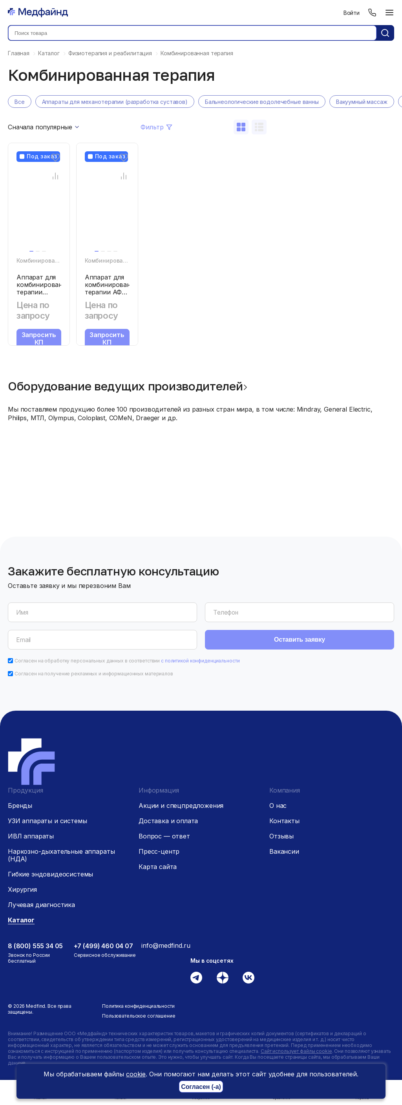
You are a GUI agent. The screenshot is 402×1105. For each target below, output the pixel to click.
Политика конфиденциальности (138, 1006)
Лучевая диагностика (41, 905)
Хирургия (22, 889)
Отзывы (281, 836)
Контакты (284, 821)
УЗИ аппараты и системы (47, 821)
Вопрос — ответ (164, 836)
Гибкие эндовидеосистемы (50, 874)
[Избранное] (55, 157)
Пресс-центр (159, 851)
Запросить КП (39, 338)
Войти (352, 12)
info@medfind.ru (165, 945)
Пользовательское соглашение (138, 1016)
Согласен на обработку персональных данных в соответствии (127, 661)
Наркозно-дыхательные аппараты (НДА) (61, 855)
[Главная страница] (38, 12)
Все (20, 101)
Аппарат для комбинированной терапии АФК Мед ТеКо (114, 288)
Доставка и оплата (168, 821)
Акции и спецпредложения (181, 805)
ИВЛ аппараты (31, 836)
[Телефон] (372, 12)
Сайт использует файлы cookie (296, 1051)
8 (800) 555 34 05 (35, 946)
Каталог (21, 920)
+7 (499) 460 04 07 (103, 946)
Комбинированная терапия (55, 260)
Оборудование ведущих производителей (125, 386)
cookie (136, 1074)
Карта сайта (158, 867)
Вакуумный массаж (361, 101)
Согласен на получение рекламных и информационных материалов (94, 674)
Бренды (20, 805)
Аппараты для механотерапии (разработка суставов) (115, 101)
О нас (278, 805)
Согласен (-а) (201, 1086)
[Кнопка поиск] (385, 32)
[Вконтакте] (248, 977)
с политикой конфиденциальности (200, 661)
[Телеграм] (196, 977)
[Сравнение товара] (55, 176)
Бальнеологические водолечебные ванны (262, 101)
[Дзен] (222, 977)
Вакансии (284, 851)
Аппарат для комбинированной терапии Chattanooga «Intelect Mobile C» (45, 295)
